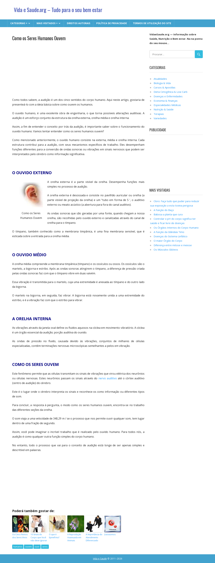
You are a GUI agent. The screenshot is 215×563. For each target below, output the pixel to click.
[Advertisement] (78, 69)
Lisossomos (110, 534)
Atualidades (160, 78)
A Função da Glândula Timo (169, 232)
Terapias (159, 114)
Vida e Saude (100, 558)
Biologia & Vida (162, 83)
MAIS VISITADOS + (47, 23)
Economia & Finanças (166, 100)
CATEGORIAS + (18, 23)
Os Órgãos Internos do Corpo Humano (176, 227)
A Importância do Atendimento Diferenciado (94, 537)
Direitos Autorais (78, 23)
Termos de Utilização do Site (152, 23)
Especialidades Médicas (167, 105)
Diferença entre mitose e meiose (173, 245)
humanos (17, 546)
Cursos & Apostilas (164, 87)
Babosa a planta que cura (168, 214)
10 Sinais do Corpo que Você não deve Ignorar (39, 537)
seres (44, 546)
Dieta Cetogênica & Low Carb (170, 91)
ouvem (28, 546)
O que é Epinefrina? (54, 536)
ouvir (37, 546)
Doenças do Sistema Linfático (170, 236)
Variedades (160, 118)
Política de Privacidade (111, 23)
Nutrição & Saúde (164, 109)
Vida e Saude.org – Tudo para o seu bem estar (58, 10)
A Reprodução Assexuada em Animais (74, 537)
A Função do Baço (164, 210)
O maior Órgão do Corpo (168, 240)
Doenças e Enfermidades (168, 96)
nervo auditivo (107, 378)
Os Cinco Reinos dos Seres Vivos (20, 536)
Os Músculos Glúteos (166, 249)
